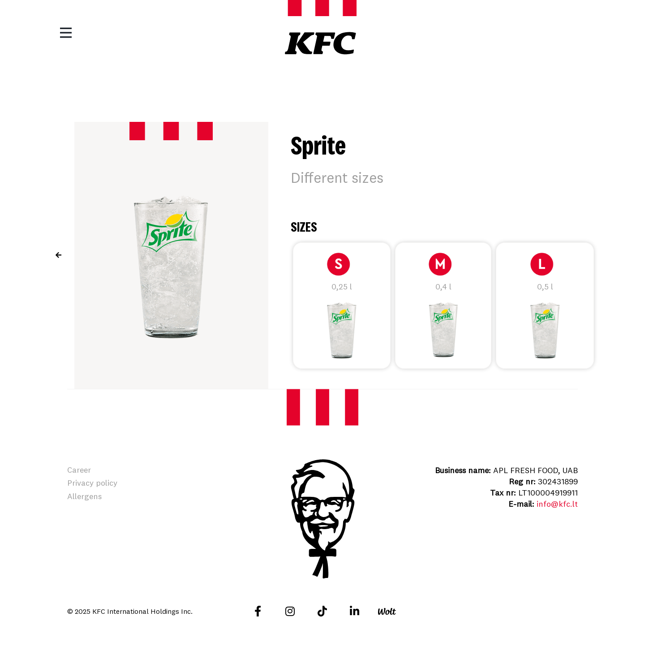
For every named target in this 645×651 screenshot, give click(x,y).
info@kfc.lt (557, 504)
